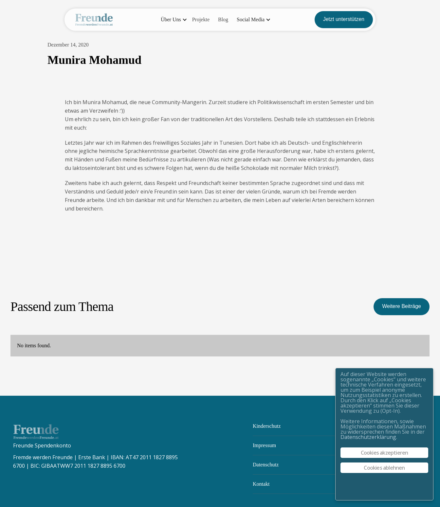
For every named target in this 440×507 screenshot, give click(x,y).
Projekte (201, 19)
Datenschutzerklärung (368, 437)
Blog (223, 19)
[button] (172, 19)
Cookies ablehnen (384, 467)
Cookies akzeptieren (384, 452)
